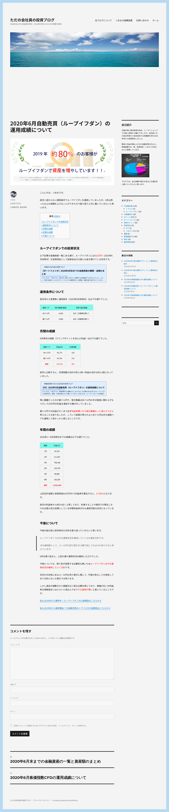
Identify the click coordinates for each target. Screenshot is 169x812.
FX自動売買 (14, 207)
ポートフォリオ (130, 220)
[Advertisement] (85, 89)
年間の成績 (47, 232)
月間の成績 (47, 228)
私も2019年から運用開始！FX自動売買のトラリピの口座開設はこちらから (75, 608)
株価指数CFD (129, 236)
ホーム (155, 20)
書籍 (125, 233)
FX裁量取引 (128, 214)
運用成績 (23, 207)
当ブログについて (103, 20)
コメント (15, 645)
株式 (125, 239)
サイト (13, 711)
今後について (48, 235)
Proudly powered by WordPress (65, 800)
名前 (13, 684)
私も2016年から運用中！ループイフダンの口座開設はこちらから (71, 600)
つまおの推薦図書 (124, 20)
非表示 (57, 216)
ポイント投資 (129, 217)
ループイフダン (132, 211)
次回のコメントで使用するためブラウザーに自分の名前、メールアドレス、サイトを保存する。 (51, 726)
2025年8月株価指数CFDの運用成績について (140, 279)
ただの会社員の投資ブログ (32, 19)
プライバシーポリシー (41, 800)
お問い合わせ (142, 20)
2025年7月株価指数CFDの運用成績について (140, 295)
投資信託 (127, 225)
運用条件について (50, 225)
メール (14, 698)
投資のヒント (129, 222)
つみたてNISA (131, 231)
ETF (127, 228)
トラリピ (129, 208)
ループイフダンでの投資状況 (54, 221)
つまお (12, 200)
